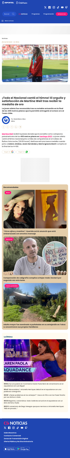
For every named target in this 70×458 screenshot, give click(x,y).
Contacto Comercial (12, 436)
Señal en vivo (62, 14)
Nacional (9, 239)
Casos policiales (12, 286)
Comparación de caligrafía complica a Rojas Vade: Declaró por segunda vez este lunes (32, 279)
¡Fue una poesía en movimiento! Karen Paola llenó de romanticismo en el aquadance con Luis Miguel (33, 385)
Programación (49, 14)
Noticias (5, 38)
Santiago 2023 (45, 136)
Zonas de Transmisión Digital (16, 438)
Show (8, 193)
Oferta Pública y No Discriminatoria (18, 441)
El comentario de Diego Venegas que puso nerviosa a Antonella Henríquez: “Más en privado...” (34, 407)
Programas (36, 14)
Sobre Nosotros (10, 433)
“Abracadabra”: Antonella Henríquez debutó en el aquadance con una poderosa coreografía (32, 390)
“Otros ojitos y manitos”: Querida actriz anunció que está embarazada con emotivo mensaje (29, 232)
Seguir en (8, 152)
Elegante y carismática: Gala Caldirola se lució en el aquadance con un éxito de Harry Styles (33, 402)
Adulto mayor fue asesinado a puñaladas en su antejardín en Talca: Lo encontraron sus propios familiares (34, 325)
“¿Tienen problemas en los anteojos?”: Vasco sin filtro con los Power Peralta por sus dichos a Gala (34, 396)
